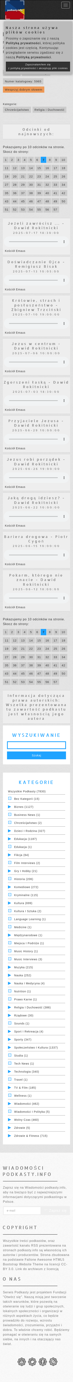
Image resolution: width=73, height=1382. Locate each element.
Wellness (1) (23, 1095)
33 (55, 184)
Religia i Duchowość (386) (32, 1007)
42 (63, 193)
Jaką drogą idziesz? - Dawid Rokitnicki (36, 500)
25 (55, 176)
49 (55, 201)
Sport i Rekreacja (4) (28, 1031)
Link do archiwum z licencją (37, 1269)
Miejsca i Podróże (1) (29, 943)
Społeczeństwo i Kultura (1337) (36, 1047)
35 (7, 193)
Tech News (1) (24, 1063)
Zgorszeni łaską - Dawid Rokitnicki (36, 384)
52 (15, 209)
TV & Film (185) (25, 1087)
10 (63, 159)
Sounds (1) (21, 1023)
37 (23, 193)
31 (39, 184)
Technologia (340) (26, 1071)
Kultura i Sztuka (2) (27, 911)
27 (7, 184)
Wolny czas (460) (26, 1119)
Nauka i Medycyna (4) (29, 983)
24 (47, 176)
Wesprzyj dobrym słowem (23, 89)
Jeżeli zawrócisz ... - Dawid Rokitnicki (36, 225)
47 (39, 201)
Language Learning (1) (30, 919)
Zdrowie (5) (22, 1127)
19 (7, 176)
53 (23, 209)
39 (39, 193)
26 (63, 176)
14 (31, 168)
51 (7, 209)
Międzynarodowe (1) (28, 935)
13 (23, 168)
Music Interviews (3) (28, 959)
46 (31, 201)
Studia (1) (21, 1055)
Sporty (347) (23, 1039)
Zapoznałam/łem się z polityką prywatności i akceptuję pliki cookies (38, 66)
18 (63, 168)
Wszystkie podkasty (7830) (27, 791)
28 (15, 184)
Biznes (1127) (23, 806)
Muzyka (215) (23, 967)
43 (7, 201)
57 (55, 209)
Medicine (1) (23, 927)
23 (39, 176)
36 (15, 193)
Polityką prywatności (23, 43)
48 (47, 201)
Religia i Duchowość (49, 109)
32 (47, 184)
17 (55, 168)
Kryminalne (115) (26, 895)
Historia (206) (23, 879)
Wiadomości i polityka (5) (32, 1111)
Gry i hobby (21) (25, 871)
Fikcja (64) (21, 855)
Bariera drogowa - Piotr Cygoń (36, 538)
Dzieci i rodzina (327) (29, 830)
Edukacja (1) (23, 847)
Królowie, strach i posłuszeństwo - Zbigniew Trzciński (36, 305)
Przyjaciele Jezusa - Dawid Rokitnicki (36, 422)
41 (55, 193)
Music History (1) (26, 951)
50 (63, 201)
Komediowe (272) (26, 887)
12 (15, 168)
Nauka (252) (22, 975)
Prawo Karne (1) (25, 999)
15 (39, 168)
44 (15, 201)
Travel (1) (21, 1079)
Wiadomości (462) (26, 1103)
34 (63, 184)
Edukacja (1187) (25, 839)
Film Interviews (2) (27, 863)
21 (23, 176)
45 (23, 201)
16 (47, 168)
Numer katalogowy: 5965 (23, 81)
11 (7, 168)
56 (47, 209)
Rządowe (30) (23, 1015)
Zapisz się (55, 1211)
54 (31, 209)
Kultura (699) (23, 903)
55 (39, 209)
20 (15, 176)
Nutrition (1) (22, 991)
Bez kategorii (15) (27, 798)
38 (31, 193)
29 (23, 184)
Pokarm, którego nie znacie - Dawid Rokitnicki (36, 579)
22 (31, 176)
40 (47, 193)
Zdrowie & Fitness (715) (31, 1135)
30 (31, 184)
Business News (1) (27, 814)
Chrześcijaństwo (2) (28, 822)
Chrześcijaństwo (17, 109)
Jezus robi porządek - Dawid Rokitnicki (36, 461)
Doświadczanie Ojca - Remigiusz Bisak (36, 263)
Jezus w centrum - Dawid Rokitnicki (36, 345)
